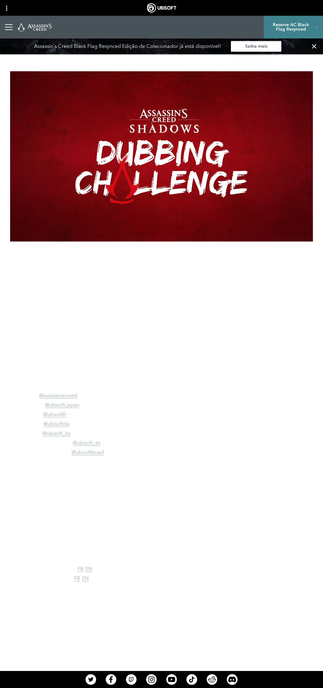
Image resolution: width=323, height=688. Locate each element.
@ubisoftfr (55, 414)
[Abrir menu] (9, 27)
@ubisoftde (56, 424)
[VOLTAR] (18, 54)
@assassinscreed (58, 395)
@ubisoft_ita (57, 433)
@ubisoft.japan (62, 405)
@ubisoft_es (86, 443)
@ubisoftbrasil (88, 452)
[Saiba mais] (256, 46)
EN (88, 569)
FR (81, 569)
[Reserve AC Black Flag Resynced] (293, 27)
